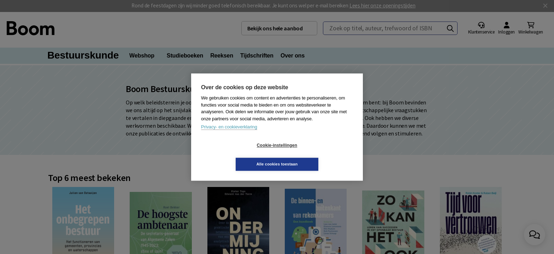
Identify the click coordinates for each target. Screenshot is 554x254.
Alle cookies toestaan (319, 154)
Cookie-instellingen (235, 154)
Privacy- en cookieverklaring (229, 136)
